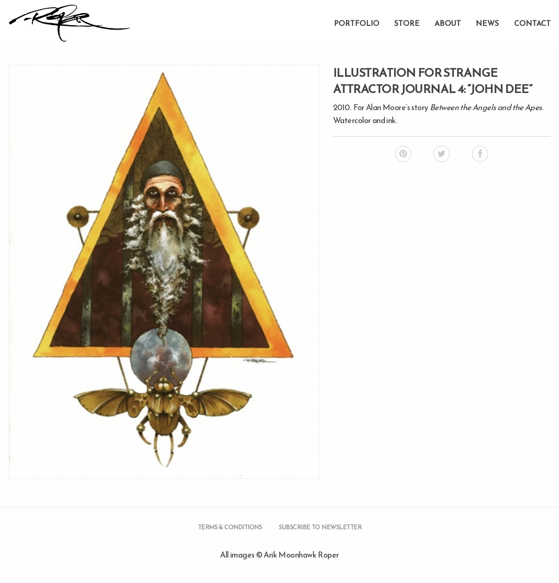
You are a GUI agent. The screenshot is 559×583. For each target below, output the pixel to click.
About (447, 23)
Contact (532, 23)
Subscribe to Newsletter (320, 527)
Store (407, 23)
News (487, 23)
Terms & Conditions (230, 527)
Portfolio (356, 23)
